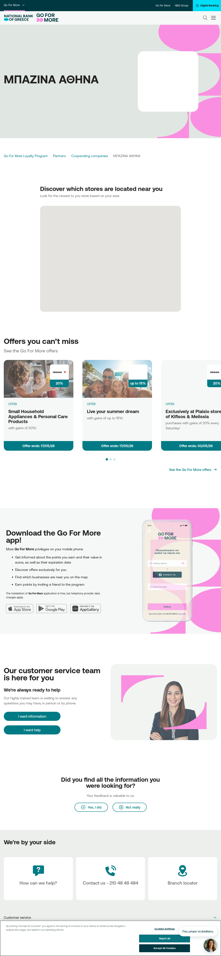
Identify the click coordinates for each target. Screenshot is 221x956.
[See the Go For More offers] (193, 469)
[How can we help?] (38, 878)
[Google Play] (53, 606)
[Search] (205, 18)
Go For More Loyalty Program (26, 156)
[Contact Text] (110, 878)
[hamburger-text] (213, 18)
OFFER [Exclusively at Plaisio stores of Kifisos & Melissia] (170, 404)
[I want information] (32, 716)
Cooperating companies (89, 156)
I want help (32, 730)
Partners (59, 156)
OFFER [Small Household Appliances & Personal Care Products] (12, 404)
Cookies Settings (164, 929)
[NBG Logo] (18, 18)
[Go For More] (46, 17)
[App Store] (21, 606)
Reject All (164, 938)
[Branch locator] (182, 878)
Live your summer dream (113, 411)
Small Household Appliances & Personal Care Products (38, 416)
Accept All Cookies (165, 948)
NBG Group (181, 5)
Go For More (14, 5)
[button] (107, 459)
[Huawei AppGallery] (87, 606)
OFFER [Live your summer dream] (91, 404)
